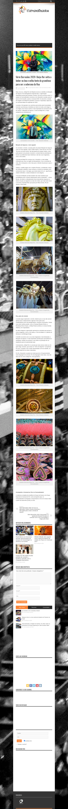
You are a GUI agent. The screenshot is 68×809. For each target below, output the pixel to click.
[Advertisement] (40, 28)
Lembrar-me (28, 741)
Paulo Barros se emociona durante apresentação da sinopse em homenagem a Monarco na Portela (24, 539)
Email (17, 591)
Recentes (34, 607)
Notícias (37, 87)
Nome (17, 585)
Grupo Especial (32, 87)
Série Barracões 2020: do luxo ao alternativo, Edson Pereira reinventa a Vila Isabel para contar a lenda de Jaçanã (30, 509)
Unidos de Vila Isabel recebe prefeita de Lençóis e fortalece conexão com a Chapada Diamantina (24, 558)
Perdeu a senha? (22, 744)
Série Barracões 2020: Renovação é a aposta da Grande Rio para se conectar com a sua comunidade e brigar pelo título (38, 516)
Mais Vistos (22, 607)
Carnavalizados (22, 87)
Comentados (46, 607)
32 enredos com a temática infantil (31, 610)
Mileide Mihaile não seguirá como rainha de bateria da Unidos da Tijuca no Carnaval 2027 (43, 539)
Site (17, 596)
